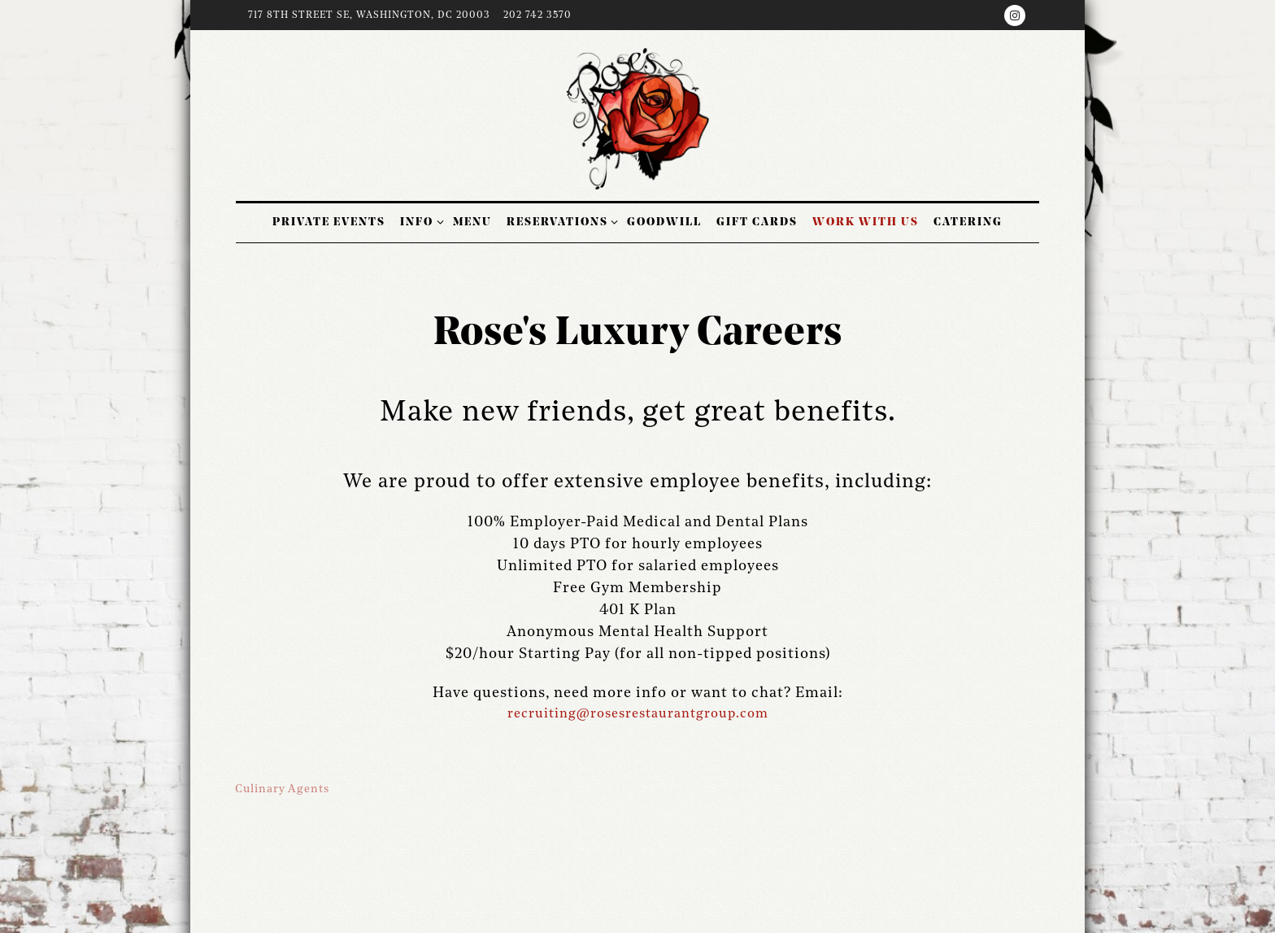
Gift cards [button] (757, 222)
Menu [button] (472, 222)
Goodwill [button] (664, 222)
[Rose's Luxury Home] (637, 118)
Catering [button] (968, 222)
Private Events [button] (328, 222)
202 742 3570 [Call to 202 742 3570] (537, 15)
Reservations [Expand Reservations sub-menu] (560, 220)
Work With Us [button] (865, 222)
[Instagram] (1014, 15)
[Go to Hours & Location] (369, 16)
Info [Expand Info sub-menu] (419, 220)
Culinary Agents (282, 789)
